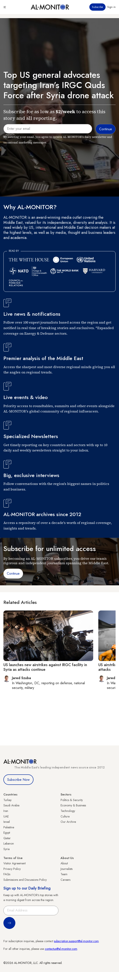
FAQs (6, 874)
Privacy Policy (12, 869)
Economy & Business (73, 805)
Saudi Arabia (11, 805)
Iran (5, 811)
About (64, 863)
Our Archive (68, 822)
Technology (68, 811)
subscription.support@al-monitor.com (76, 941)
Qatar (7, 838)
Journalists (67, 869)
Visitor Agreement (14, 863)
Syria (6, 849)
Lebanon (8, 843)
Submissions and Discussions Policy (25, 880)
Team (64, 874)
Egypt (6, 832)
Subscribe (97, 7)
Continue (13, 573)
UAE (6, 816)
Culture (65, 816)
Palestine (8, 827)
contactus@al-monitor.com (61, 949)
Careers (65, 880)
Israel (6, 822)
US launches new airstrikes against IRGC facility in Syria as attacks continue (45, 667)
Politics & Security (72, 800)
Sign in (111, 7)
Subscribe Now (18, 779)
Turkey (7, 800)
